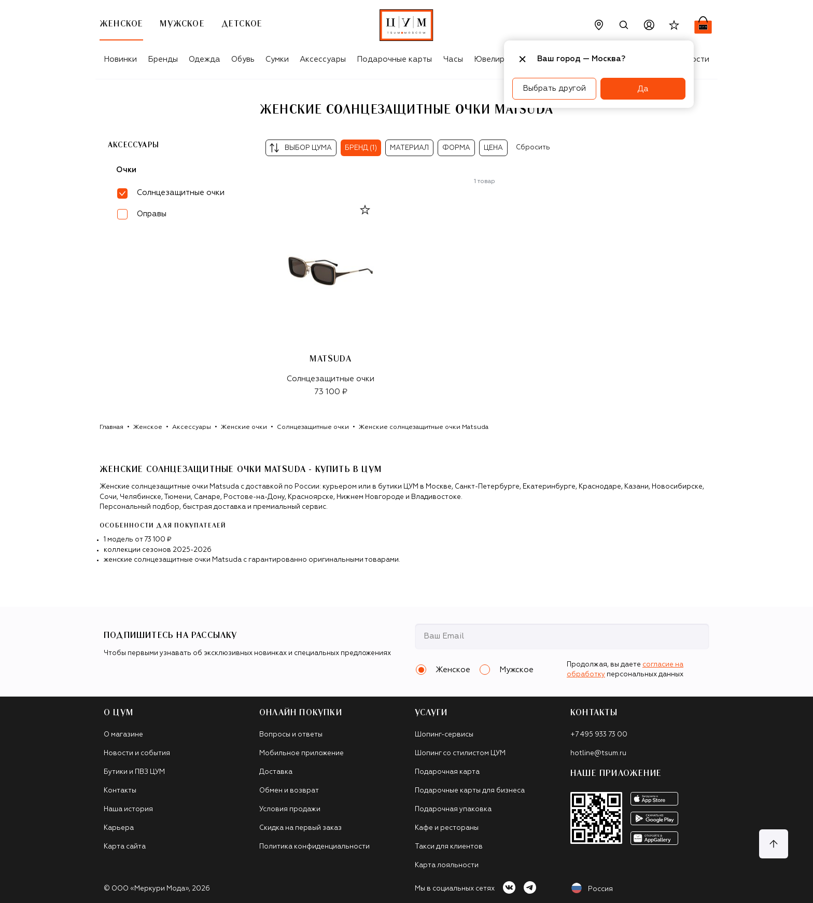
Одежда (204, 59)
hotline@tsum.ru (598, 753)
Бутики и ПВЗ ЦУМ (134, 772)
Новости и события (137, 753)
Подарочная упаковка (453, 809)
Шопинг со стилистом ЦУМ (460, 753)
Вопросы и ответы (291, 734)
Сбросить (533, 147)
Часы (453, 59)
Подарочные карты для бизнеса (470, 790)
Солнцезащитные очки (313, 427)
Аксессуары (323, 59)
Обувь (243, 59)
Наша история (128, 809)
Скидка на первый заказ (300, 828)
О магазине (123, 734)
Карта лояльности (447, 865)
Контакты (120, 790)
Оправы (151, 214)
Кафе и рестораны (447, 828)
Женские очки (244, 427)
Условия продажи (289, 809)
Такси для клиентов (449, 846)
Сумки (277, 59)
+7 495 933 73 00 (598, 734)
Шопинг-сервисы (444, 734)
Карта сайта (125, 846)
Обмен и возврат (289, 790)
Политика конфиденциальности (314, 846)
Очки (126, 170)
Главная (111, 427)
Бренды (163, 59)
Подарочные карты (394, 59)
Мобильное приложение (301, 753)
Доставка (275, 772)
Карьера (119, 828)
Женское (147, 427)
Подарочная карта (447, 772)
